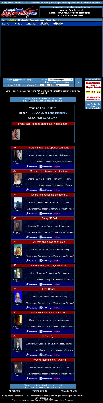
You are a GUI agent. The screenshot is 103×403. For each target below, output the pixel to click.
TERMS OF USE (39, 391)
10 (26, 100)
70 (58, 100)
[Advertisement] (25, 52)
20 (31, 100)
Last (60, 98)
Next (54, 98)
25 (34, 100)
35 (39, 100)
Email (88, 108)
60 (53, 100)
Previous (46, 98)
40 (42, 100)
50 (48, 100)
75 (61, 100)
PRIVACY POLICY (69, 391)
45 (45, 100)
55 (50, 100)
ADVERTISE (14, 391)
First (38, 98)
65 (56, 100)
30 (37, 100)
